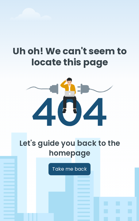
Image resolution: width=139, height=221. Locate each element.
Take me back (69, 169)
